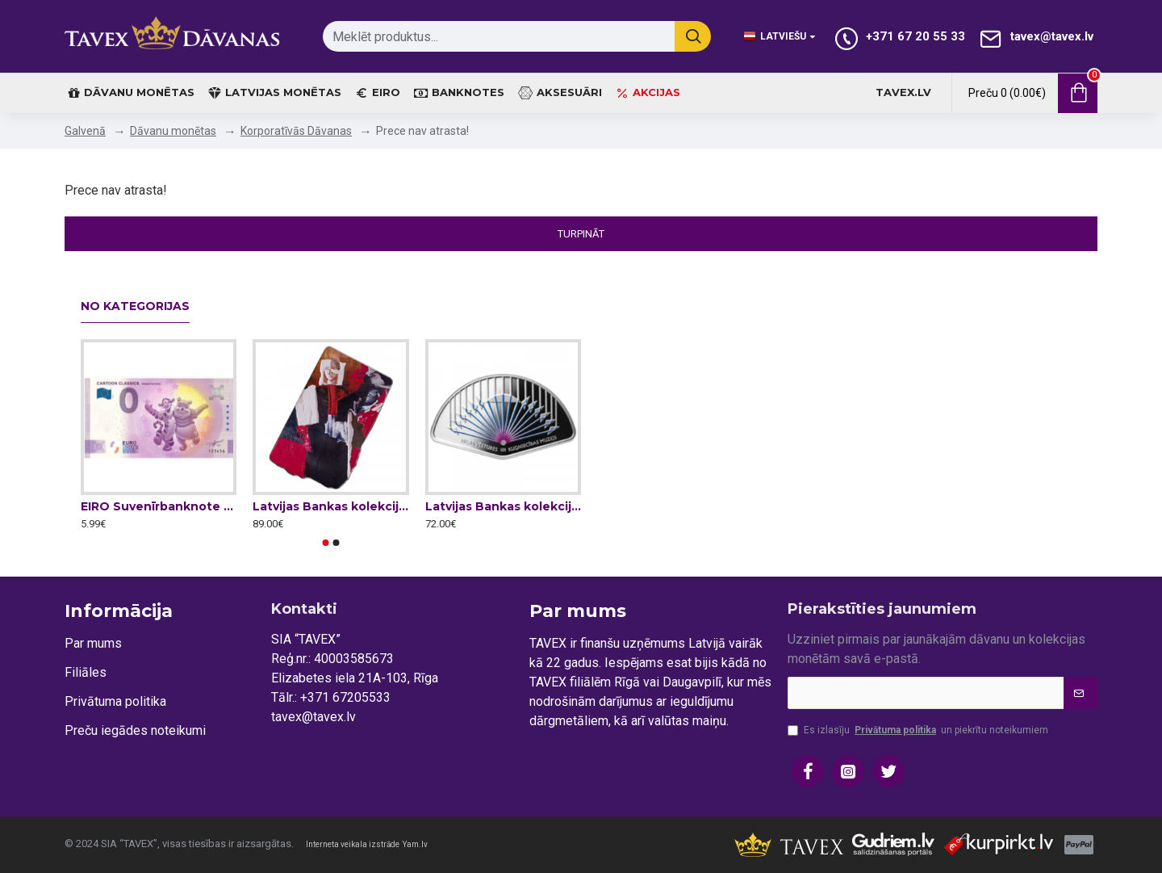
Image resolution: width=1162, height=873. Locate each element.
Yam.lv (415, 844)
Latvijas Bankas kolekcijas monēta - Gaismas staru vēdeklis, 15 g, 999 (503, 506)
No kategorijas (135, 306)
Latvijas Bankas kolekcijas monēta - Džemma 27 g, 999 (330, 506)
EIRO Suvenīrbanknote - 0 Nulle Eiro (158, 506)
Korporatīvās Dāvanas (296, 130)
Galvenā (85, 130)
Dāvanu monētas (173, 130)
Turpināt (581, 234)
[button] (326, 542)
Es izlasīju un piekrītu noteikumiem (918, 730)
